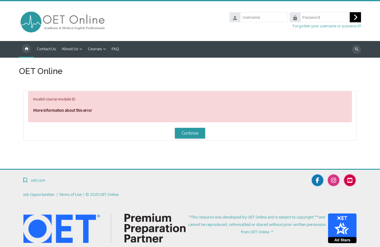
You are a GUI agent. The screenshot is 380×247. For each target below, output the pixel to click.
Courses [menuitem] (95, 48)
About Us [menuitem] (70, 48)
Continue (190, 133)
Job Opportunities (39, 194)
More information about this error (62, 110)
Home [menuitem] (26, 49)
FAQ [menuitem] (115, 48)
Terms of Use (70, 194)
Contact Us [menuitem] (46, 48)
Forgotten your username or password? (327, 25)
